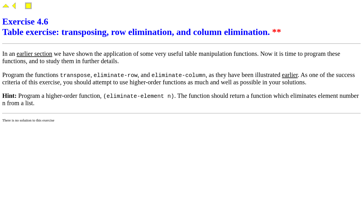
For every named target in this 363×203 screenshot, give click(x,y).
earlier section (34, 53)
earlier (290, 75)
